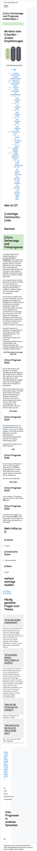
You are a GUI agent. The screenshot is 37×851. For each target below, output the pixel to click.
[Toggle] (14, 69)
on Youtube (7, 593)
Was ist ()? (16, 80)
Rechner (16, 87)
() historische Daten (18, 140)
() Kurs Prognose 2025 (17, 106)
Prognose (12, 429)
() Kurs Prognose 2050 (17, 127)
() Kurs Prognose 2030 (17, 113)
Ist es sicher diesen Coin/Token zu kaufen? (18, 172)
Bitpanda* (18, 54)
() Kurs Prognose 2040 (17, 120)
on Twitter (6, 591)
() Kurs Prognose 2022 (17, 99)
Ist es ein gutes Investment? (18, 162)
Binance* (13, 54)
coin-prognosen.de (11, 2)
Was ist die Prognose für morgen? (17, 183)
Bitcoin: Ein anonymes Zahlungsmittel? (6, 757)
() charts (17, 136)
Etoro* (7, 54)
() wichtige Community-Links (15, 84)
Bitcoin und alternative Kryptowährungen (6, 771)
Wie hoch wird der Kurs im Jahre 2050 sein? (17, 194)
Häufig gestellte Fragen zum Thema (15, 155)
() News (17, 145)
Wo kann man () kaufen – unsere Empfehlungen (15, 75)
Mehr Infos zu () (16, 132)
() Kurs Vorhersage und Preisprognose (15, 91)
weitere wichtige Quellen (15, 149)
